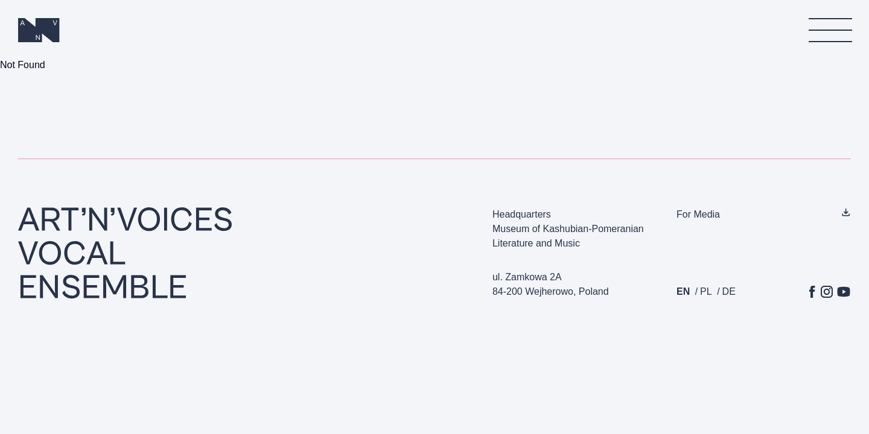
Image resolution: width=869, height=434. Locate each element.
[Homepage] (39, 30)
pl (706, 291)
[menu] (830, 30)
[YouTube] (843, 292)
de (729, 291)
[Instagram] (827, 292)
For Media (698, 214)
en (683, 291)
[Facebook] (812, 292)
